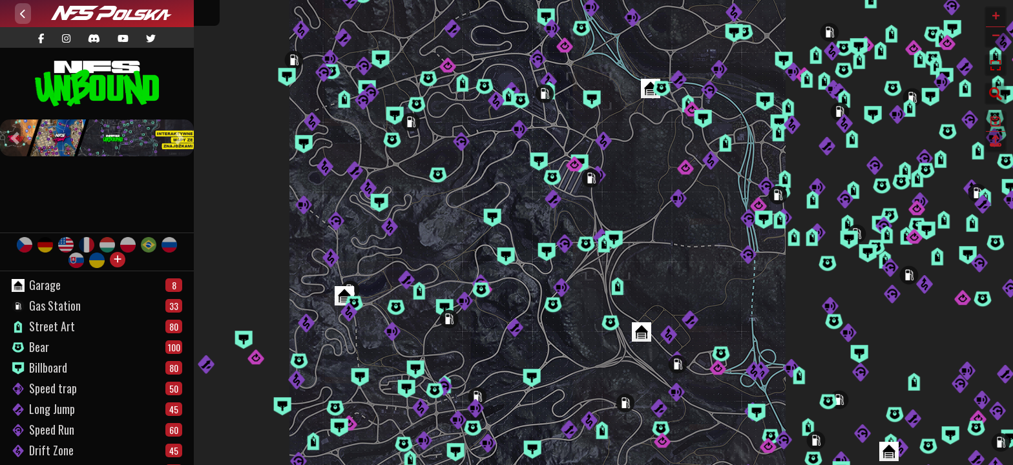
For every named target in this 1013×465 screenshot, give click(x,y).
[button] (14, 137)
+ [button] (996, 17)
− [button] (996, 36)
